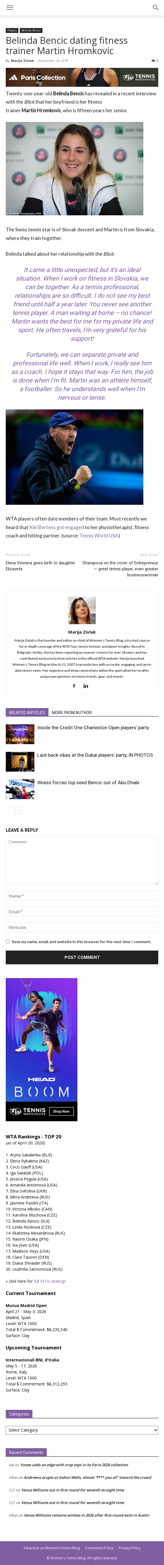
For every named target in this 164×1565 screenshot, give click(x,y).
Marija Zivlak (22, 60)
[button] (10, 7)
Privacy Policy (129, 1548)
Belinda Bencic (31, 30)
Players (12, 30)
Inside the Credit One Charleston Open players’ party (93, 727)
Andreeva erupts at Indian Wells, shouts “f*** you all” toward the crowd (87, 1477)
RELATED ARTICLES (27, 712)
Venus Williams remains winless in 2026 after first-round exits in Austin (86, 1515)
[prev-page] (9, 810)
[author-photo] (82, 624)
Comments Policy (99, 1548)
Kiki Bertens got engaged (56, 527)
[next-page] (18, 810)
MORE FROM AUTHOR (72, 712)
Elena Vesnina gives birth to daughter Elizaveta (40, 565)
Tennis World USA (98, 536)
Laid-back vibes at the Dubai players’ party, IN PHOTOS (95, 755)
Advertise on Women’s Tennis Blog (52, 1548)
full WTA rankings (50, 1281)
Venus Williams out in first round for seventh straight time (72, 1490)
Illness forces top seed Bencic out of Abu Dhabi (88, 782)
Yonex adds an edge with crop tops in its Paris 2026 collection (74, 1464)
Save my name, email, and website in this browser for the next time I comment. (81, 941)
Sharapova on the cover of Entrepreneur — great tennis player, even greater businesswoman (120, 568)
